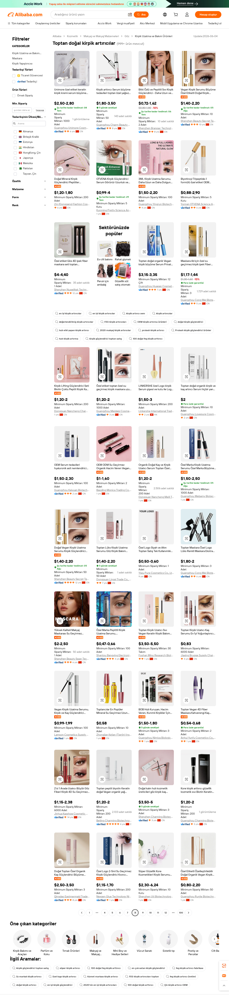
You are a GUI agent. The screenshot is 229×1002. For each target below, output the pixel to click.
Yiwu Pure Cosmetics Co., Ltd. (156, 572)
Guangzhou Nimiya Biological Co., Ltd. (156, 737)
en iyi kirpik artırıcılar (68, 313)
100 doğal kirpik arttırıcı (138, 985)
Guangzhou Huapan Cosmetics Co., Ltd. (156, 286)
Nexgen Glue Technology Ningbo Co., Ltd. (114, 896)
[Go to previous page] (81, 912)
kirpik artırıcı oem (133, 313)
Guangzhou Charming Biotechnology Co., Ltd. (198, 820)
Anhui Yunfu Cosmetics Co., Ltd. (198, 737)
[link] (224, 966)
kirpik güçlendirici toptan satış (103, 338)
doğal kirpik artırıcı (24, 985)
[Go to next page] (188, 912)
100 (181, 912)
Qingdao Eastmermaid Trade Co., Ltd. (72, 896)
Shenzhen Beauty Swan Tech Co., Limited (72, 658)
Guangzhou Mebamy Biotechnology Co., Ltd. (198, 496)
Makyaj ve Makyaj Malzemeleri (101, 36)
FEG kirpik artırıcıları (113, 321)
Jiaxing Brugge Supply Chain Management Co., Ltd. (198, 655)
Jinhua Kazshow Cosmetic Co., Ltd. (72, 813)
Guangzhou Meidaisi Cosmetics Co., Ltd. (114, 411)
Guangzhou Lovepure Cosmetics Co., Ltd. (198, 414)
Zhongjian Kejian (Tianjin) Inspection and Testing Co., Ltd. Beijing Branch (114, 734)
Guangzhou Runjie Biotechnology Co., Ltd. (198, 896)
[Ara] (141, 14)
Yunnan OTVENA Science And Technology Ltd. (198, 204)
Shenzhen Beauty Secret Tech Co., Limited (198, 120)
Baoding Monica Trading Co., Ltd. (114, 490)
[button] (130, 14)
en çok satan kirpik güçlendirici (146, 968)
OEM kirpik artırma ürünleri (150, 321)
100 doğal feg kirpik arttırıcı (145, 338)
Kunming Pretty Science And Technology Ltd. (114, 210)
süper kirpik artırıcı (68, 968)
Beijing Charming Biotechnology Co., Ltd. (114, 820)
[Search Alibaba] (90, 14)
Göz (127, 36)
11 (158, 912)
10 (150, 912)
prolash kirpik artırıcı (151, 330)
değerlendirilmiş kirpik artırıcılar (74, 321)
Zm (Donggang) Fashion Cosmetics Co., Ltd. (72, 204)
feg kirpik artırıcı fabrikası (187, 968)
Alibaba (57, 36)
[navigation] (29, 475)
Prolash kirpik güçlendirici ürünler (191, 330)
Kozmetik (72, 36)
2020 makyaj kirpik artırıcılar (113, 330)
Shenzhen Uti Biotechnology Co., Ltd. (156, 896)
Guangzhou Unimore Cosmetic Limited (72, 127)
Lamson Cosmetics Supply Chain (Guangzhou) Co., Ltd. (72, 734)
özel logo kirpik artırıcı (62, 976)
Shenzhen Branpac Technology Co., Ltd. (156, 128)
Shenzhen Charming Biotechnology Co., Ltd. (156, 816)
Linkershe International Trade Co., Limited (156, 411)
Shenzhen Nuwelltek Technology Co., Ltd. (72, 289)
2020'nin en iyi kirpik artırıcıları (98, 985)
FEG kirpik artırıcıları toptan (142, 976)
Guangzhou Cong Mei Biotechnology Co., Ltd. (198, 299)
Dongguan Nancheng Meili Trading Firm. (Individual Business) (156, 496)
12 (165, 912)
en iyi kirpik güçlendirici (58, 985)
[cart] (176, 15)
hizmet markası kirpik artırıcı (100, 976)
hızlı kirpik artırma (66, 338)
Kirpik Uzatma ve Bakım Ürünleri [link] (153, 36)
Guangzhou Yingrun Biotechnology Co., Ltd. (156, 204)
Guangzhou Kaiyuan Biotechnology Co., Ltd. (72, 490)
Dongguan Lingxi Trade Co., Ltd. (114, 579)
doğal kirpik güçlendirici (188, 321)
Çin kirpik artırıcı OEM (174, 985)
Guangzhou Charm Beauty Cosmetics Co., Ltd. (114, 124)
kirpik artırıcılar (162, 313)
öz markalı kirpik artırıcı (26, 976)
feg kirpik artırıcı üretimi (181, 976)
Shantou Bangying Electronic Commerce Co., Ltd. (114, 655)
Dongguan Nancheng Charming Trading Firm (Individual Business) (72, 411)
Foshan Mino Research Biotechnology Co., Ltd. (156, 655)
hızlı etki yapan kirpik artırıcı (72, 330)
